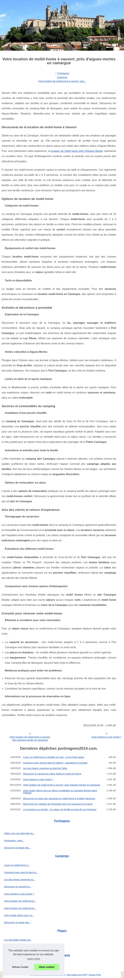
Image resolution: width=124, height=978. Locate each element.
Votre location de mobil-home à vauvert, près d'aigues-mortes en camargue (30, 738)
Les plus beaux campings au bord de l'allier (45, 768)
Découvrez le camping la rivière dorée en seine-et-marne (52, 774)
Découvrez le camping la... (17, 886)
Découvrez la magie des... (17, 847)
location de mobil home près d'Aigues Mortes (77, 151)
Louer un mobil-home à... (17, 865)
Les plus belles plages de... (18, 940)
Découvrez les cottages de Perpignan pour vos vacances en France (58, 804)
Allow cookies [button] (46, 967)
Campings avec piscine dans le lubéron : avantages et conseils (55, 763)
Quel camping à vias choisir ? (38, 779)
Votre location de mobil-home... (20, 901)
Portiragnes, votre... (14, 840)
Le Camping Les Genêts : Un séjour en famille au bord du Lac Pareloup (59, 809)
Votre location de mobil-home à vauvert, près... (62, 81)
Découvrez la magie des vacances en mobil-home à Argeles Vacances (59, 798)
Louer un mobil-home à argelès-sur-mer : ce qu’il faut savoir (53, 757)
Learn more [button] (33, 958)
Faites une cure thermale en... (19, 833)
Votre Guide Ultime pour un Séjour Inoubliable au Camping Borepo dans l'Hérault (60, 791)
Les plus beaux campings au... (19, 879)
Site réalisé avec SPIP (77, 974)
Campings (62, 77)
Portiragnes (63, 73)
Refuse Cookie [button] (20, 967)
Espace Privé (95, 974)
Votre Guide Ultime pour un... (19, 915)
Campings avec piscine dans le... (21, 872)
